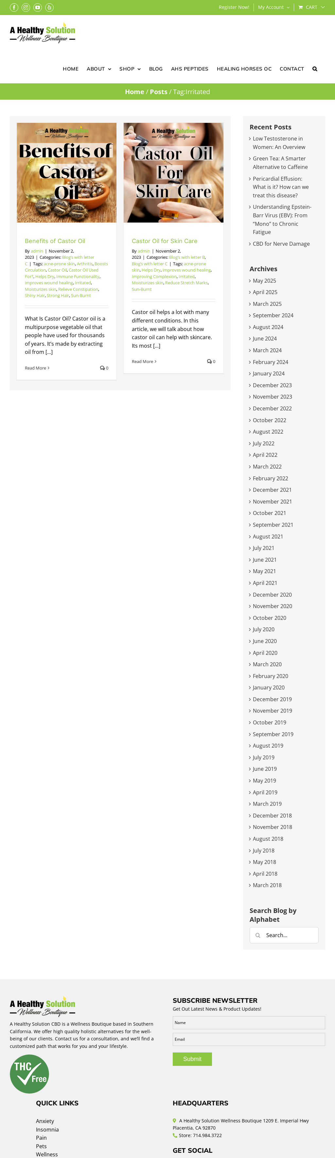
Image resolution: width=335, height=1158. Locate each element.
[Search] (258, 935)
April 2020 (265, 652)
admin (37, 251)
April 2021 (265, 583)
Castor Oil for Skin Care (165, 241)
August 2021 (268, 536)
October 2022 (269, 420)
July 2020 (263, 629)
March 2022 (267, 466)
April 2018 (265, 873)
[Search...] (284, 935)
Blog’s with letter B (187, 257)
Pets (41, 1146)
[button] (314, 68)
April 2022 (265, 454)
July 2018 (263, 850)
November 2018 (272, 827)
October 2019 (269, 722)
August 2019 (268, 745)
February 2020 (270, 676)
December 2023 (272, 385)
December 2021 (272, 489)
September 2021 (273, 524)
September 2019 (273, 734)
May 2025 (264, 280)
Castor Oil (57, 270)
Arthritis (85, 264)
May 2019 (264, 780)
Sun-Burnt (81, 295)
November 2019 (272, 710)
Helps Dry (44, 276)
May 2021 (264, 571)
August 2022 (268, 431)
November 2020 (272, 606)
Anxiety (45, 1121)
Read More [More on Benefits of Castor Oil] (35, 368)
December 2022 (272, 408)
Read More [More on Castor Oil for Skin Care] (142, 361)
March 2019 (267, 803)
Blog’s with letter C (150, 264)
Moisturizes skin (40, 289)
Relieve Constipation (78, 289)
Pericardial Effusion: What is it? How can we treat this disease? (281, 187)
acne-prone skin (59, 264)
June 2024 (265, 338)
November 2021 (272, 501)
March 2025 (267, 303)
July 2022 (263, 443)
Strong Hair (58, 295)
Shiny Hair (35, 295)
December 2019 (272, 699)
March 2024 (267, 350)
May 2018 (264, 862)
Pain (41, 1137)
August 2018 (268, 838)
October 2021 (269, 513)
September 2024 (273, 315)
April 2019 (265, 792)
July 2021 (263, 548)
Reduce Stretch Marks (186, 283)
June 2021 (265, 559)
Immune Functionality (77, 276)
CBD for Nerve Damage (281, 243)
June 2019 (265, 768)
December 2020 (272, 594)
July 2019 (263, 757)
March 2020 (267, 664)
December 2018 (272, 815)
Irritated (83, 283)
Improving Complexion (154, 276)
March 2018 (267, 885)
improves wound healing (49, 283)
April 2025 (265, 292)
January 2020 (269, 687)
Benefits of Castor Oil (55, 241)
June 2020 (265, 641)
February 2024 (270, 362)
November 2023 (272, 396)
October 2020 (269, 617)
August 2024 (268, 327)
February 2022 (270, 478)
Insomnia (47, 1129)
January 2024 (269, 373)
